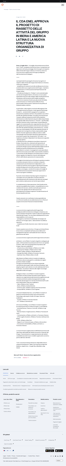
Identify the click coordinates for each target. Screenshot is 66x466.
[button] (19, 56)
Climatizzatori (19, 404)
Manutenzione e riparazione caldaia (57, 403)
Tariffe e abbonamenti (44, 409)
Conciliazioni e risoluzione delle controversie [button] (27, 378)
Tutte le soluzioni (32, 420)
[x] (53, 456)
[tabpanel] (33, 384)
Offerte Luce (7, 403)
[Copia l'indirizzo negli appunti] (22, 56)
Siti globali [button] (6, 434)
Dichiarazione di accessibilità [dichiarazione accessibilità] (10, 458)
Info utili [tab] (52, 373)
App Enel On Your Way (45, 413)
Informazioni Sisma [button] (57, 378)
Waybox (43, 403)
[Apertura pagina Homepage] (6, 9)
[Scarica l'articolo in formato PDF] (25, 358)
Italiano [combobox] (58, 460)
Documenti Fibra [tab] (44, 373)
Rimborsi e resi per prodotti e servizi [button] (36, 389)
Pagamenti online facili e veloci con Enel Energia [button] (14, 382)
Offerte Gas (6, 405)
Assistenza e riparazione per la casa (57, 409)
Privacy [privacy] (13, 456)
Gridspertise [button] (52, 440)
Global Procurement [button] (40, 440)
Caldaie (17, 407)
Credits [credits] (9, 456)
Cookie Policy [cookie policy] (31, 456)
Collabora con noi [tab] (20, 373)
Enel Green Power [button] (18, 440)
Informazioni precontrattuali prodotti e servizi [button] (43, 385)
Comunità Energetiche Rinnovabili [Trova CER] (56, 426)
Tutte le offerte (7, 411)
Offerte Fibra (7, 408)
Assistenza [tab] (5, 373)
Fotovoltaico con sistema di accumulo (32, 407)
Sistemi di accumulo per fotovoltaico (33, 416)
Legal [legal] (4, 456)
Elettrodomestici (57, 419)
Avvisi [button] (4, 378)
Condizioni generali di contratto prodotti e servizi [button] (14, 389)
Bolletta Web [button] (53, 382)
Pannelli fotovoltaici (32, 403)
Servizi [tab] (12, 373)
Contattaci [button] (29, 382)
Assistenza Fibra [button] (7, 385)
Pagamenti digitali (57, 422)
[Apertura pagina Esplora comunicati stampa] (14, 9)
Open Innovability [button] (9, 444)
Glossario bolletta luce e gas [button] (41, 382)
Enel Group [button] (7, 440)
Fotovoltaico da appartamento (32, 412)
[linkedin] (57, 456)
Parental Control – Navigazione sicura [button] (21, 385)
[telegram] (62, 456)
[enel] (3, 5)
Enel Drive (43, 405)
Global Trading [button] (29, 440)
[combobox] (59, 460)
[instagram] (60, 456)
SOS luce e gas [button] (11, 378)
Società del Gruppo (21, 456)
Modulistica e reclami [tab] (32, 373)
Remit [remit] (37, 456)
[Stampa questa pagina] (16, 56)
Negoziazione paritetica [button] (45, 378)
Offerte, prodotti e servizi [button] (11, 394)
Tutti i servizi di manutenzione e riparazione (57, 415)
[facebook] (51, 456)
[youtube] (55, 456)
